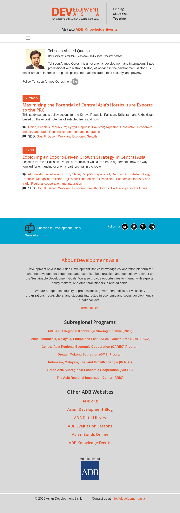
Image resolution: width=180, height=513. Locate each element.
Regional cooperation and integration (74, 131)
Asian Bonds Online (90, 434)
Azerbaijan (53, 174)
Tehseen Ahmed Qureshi (69, 51)
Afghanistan (36, 174)
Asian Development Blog (90, 409)
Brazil (66, 174)
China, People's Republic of (47, 127)
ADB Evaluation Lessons (90, 426)
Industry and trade (35, 131)
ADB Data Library (90, 417)
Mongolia (42, 179)
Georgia (117, 174)
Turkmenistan (88, 179)
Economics (144, 127)
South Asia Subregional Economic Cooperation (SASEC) (90, 370)
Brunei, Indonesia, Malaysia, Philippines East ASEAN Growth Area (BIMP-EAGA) (90, 339)
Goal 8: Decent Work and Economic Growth (67, 136)
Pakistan (98, 127)
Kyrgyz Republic (79, 127)
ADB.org (90, 401)
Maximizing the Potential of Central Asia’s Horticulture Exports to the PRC (88, 107)
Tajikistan (112, 127)
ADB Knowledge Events (97, 29)
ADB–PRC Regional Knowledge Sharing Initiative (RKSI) (90, 331)
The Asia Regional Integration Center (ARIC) (90, 377)
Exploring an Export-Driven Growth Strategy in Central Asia (84, 157)
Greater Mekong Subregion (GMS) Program (90, 354)
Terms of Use (90, 308)
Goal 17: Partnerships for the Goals (122, 188)
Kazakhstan (132, 174)
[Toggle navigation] (28, 38)
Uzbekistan (128, 127)
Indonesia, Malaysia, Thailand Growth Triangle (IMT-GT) (90, 362)
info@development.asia (128, 498)
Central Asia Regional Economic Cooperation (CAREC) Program (90, 346)
